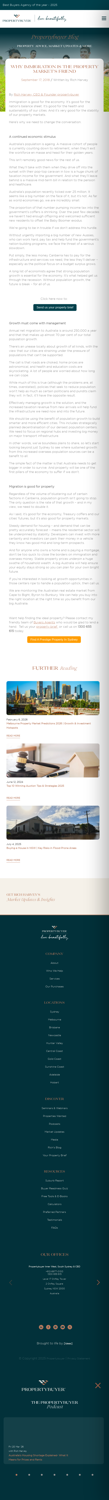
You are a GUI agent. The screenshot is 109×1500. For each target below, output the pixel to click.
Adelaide (54, 1074)
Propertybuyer (56, 1358)
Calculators (54, 1204)
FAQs (54, 1227)
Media (54, 1139)
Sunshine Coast (54, 1066)
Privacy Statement (78, 1358)
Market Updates (54, 1131)
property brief (47, 626)
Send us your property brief (55, 307)
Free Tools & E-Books (54, 1196)
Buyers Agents (44, 622)
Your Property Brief (55, 1155)
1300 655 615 (54, 1274)
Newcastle (54, 1035)
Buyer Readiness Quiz (54, 1188)
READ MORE (13, 736)
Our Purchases (54, 986)
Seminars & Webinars (55, 1108)
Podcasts (54, 1123)
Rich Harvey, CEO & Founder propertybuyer (46, 94)
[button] (98, 1282)
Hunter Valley (54, 1043)
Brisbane (54, 1027)
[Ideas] (68, 1343)
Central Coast (54, 1051)
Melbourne (54, 1019)
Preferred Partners (54, 1212)
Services (54, 978)
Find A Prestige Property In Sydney (54, 639)
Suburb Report (54, 1180)
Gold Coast (54, 1058)
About (54, 962)
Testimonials (54, 1219)
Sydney (54, 1011)
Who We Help (54, 970)
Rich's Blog (54, 1147)
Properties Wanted (54, 1116)
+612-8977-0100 (54, 1271)
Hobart (54, 1082)
